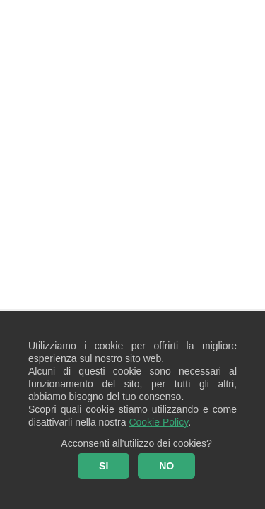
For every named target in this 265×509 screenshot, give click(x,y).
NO (166, 466)
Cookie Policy (158, 422)
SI (103, 466)
